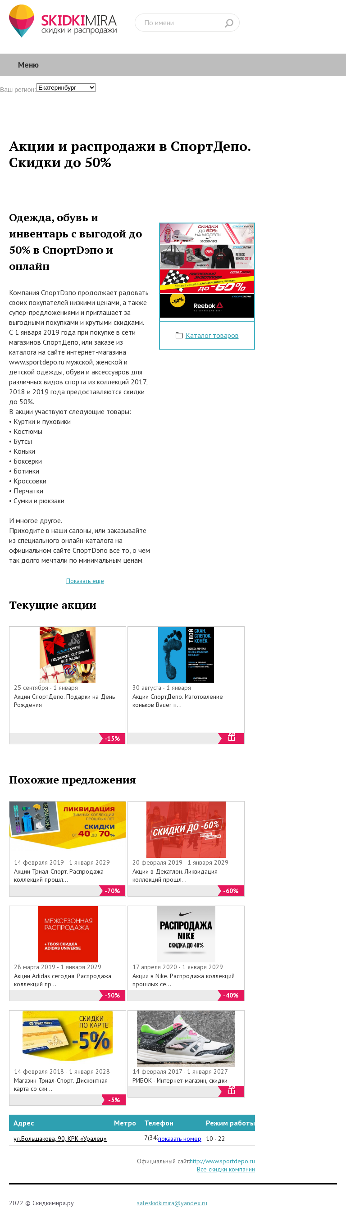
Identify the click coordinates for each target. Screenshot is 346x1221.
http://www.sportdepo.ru (222, 1161)
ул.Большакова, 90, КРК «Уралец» (60, 1138)
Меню (28, 64)
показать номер (179, 1138)
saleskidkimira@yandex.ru (172, 1203)
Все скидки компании (226, 1169)
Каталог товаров (212, 335)
